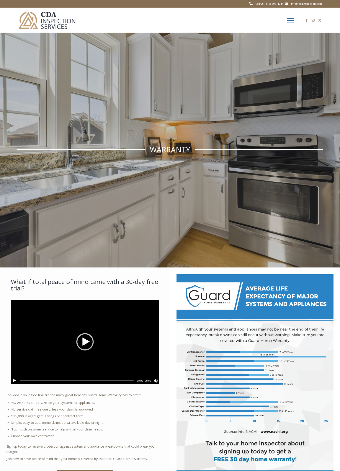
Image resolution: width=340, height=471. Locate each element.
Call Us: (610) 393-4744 (269, 4)
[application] (85, 342)
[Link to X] (319, 20)
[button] (85, 341)
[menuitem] (289, 20)
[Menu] (289, 20)
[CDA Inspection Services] (47, 20)
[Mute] (156, 380)
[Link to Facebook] (306, 20)
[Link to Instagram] (313, 20)
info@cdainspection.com (306, 4)
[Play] (14, 380)
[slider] (77, 380)
